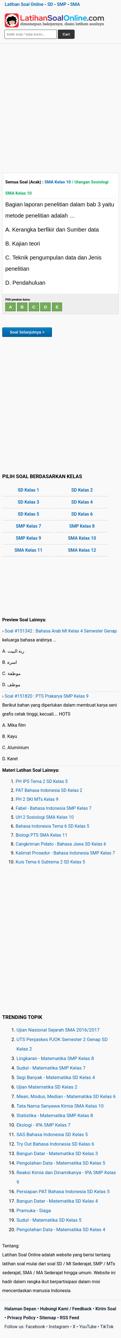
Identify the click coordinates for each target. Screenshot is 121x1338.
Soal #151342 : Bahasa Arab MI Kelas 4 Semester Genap (61, 631)
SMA (75, 4)
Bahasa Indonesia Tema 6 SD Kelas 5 (52, 826)
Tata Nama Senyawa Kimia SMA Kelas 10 (60, 1106)
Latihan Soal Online (24, 4)
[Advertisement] (60, 106)
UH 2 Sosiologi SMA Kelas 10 (45, 817)
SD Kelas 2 (82, 490)
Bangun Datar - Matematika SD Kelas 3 (57, 1153)
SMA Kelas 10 (57, 182)
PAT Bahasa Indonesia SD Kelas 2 (49, 790)
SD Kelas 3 (28, 502)
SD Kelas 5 (28, 514)
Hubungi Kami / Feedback (66, 1308)
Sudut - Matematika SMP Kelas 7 (51, 1068)
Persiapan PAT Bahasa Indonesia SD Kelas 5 (63, 1191)
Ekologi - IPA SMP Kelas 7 (43, 1125)
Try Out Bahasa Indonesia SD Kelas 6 (55, 1144)
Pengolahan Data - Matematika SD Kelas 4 (60, 1229)
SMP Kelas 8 (82, 526)
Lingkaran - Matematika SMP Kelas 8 (55, 1058)
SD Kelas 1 (28, 490)
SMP (61, 4)
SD (50, 4)
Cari (66, 34)
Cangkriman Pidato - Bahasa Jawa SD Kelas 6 (61, 844)
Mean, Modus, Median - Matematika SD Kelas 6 (66, 1096)
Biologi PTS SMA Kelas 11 (41, 835)
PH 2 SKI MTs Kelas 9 (37, 799)
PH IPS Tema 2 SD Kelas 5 (42, 781)
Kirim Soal (106, 1308)
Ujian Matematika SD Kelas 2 (46, 1087)
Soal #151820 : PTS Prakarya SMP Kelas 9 (47, 696)
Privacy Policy (21, 1317)
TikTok (107, 1326)
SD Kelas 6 (82, 514)
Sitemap (47, 1317)
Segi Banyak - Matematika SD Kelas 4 (55, 1077)
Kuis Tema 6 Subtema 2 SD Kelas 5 (50, 862)
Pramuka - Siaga (33, 1210)
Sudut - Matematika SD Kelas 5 (49, 1220)
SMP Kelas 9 (28, 538)
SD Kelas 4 (82, 502)
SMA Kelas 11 (28, 550)
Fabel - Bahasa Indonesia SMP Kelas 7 (53, 808)
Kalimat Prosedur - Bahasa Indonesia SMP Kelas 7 (65, 853)
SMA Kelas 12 (82, 550)
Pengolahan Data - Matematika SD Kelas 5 (60, 1163)
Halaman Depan (20, 1308)
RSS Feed (69, 1317)
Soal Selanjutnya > (27, 332)
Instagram (59, 1326)
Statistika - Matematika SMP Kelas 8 (54, 1115)
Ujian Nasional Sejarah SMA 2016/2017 (58, 1030)
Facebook (35, 1326)
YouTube (87, 1326)
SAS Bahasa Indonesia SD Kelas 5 (52, 1134)
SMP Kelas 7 (28, 526)
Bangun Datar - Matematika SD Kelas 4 (57, 1201)
